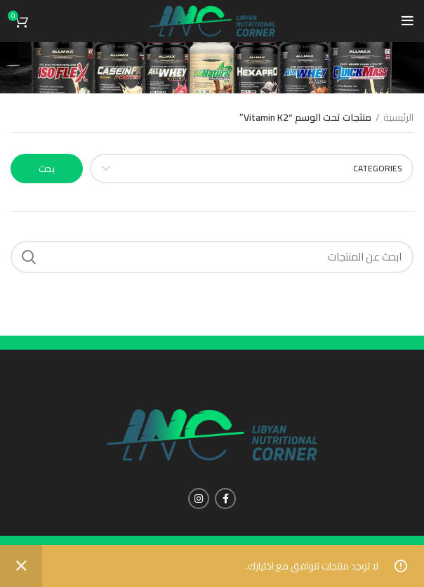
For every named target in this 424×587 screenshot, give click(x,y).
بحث (47, 168)
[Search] (212, 257)
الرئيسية (398, 118)
